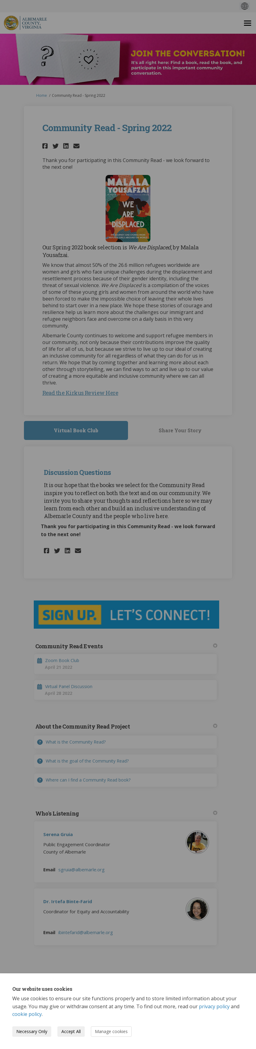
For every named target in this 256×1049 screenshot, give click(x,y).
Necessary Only (31, 1031)
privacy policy (214, 1006)
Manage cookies (111, 1031)
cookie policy (27, 1014)
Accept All (71, 1031)
